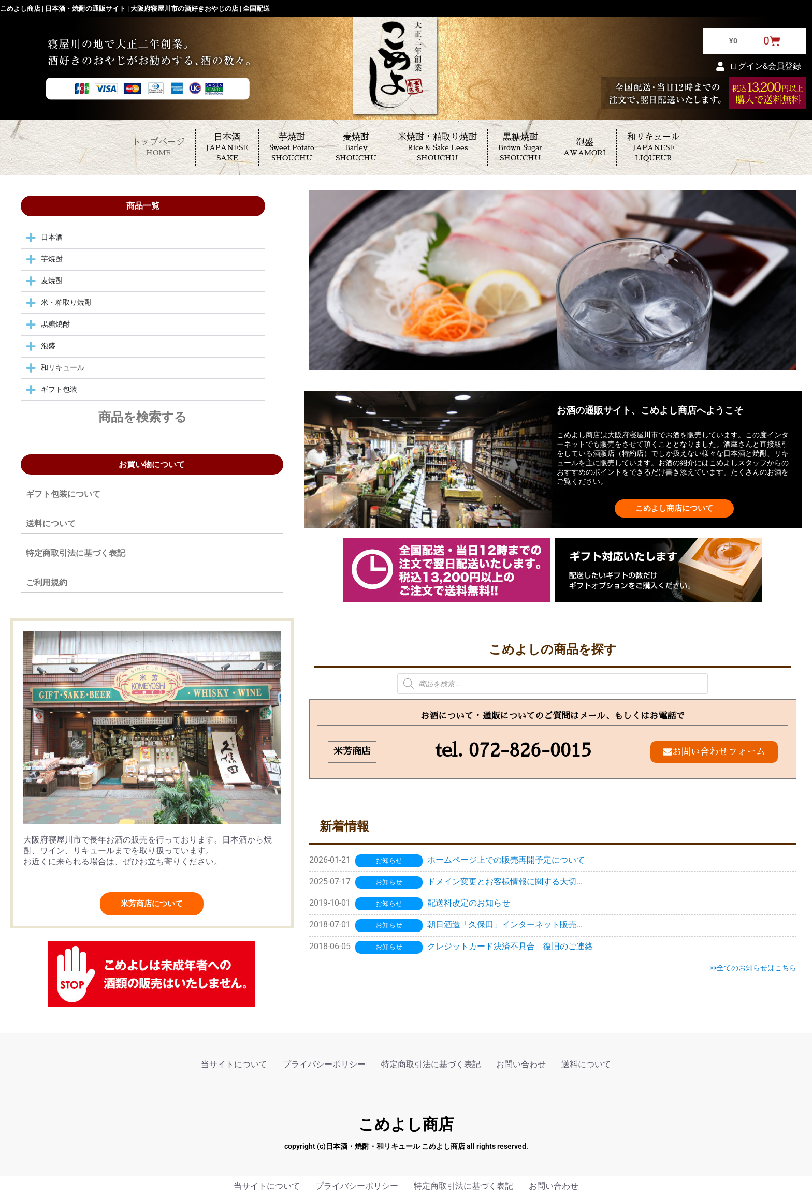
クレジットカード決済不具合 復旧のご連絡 (510, 947)
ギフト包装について (63, 494)
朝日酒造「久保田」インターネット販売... (505, 925)
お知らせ (388, 861)
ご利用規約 (46, 582)
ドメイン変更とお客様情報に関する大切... (505, 882)
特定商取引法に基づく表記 (75, 553)
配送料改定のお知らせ (468, 903)
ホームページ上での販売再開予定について (506, 860)
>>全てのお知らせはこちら (752, 968)
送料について (51, 523)
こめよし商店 (406, 1124)
